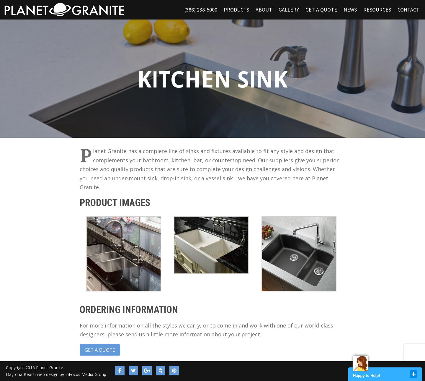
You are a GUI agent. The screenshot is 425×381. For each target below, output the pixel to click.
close (413, 374)
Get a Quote (100, 350)
